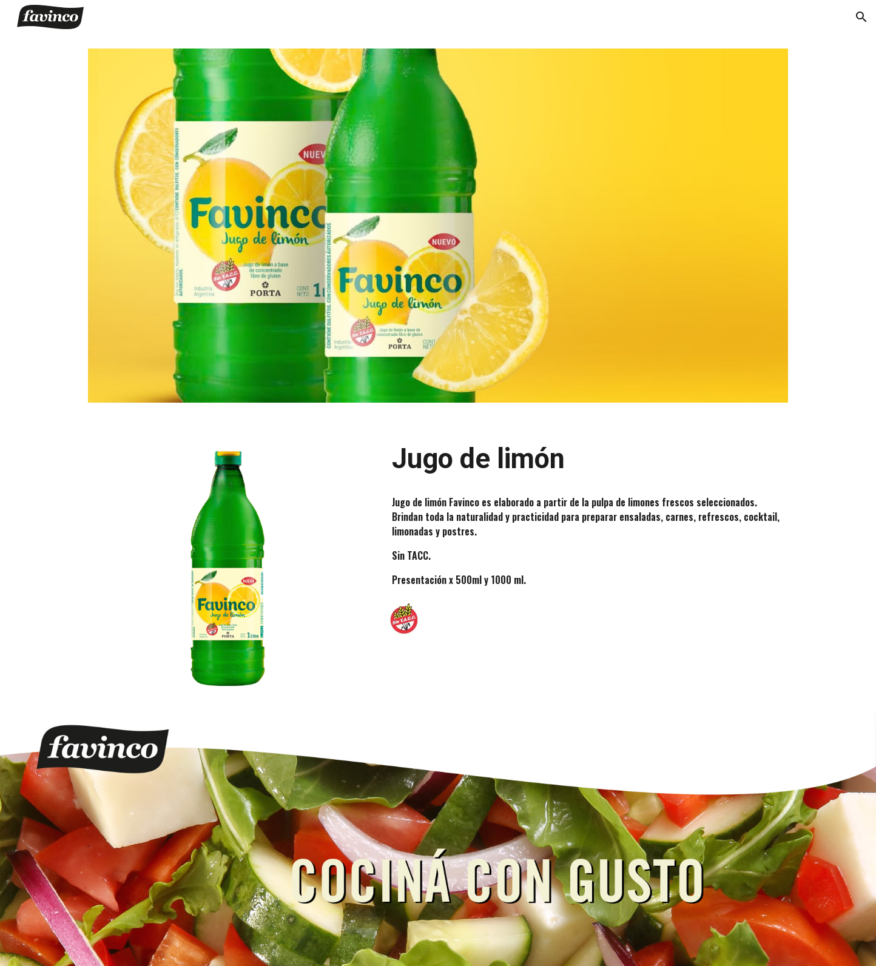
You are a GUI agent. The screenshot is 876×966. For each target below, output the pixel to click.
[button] (861, 17)
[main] (587, 459)
